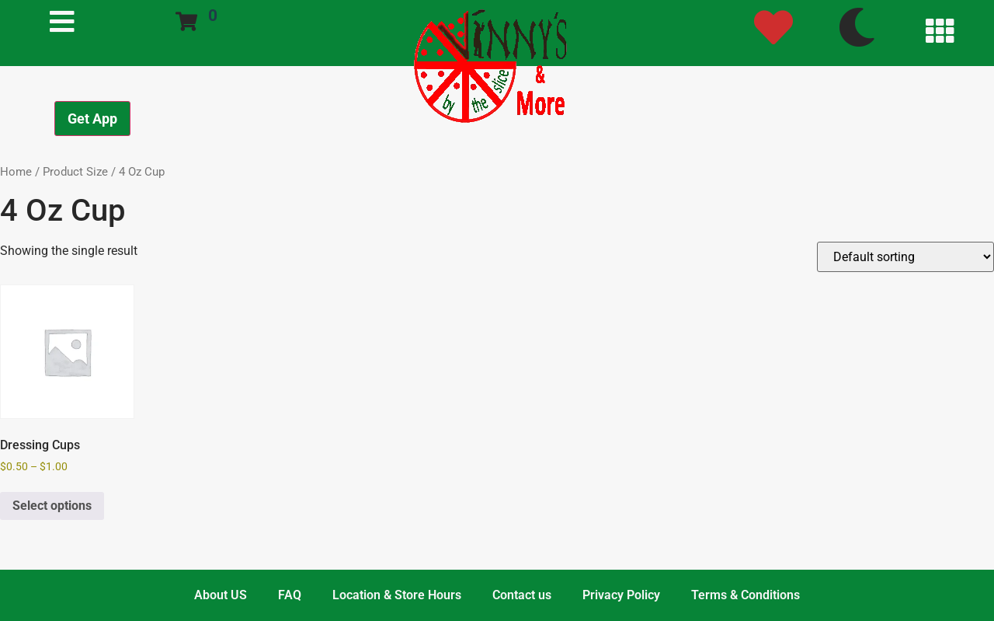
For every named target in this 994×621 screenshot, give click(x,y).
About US (220, 595)
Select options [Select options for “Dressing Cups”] (52, 505)
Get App (92, 118)
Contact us (521, 595)
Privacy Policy (621, 595)
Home (16, 172)
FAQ (289, 595)
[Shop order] (905, 257)
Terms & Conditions (745, 595)
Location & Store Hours (396, 595)
